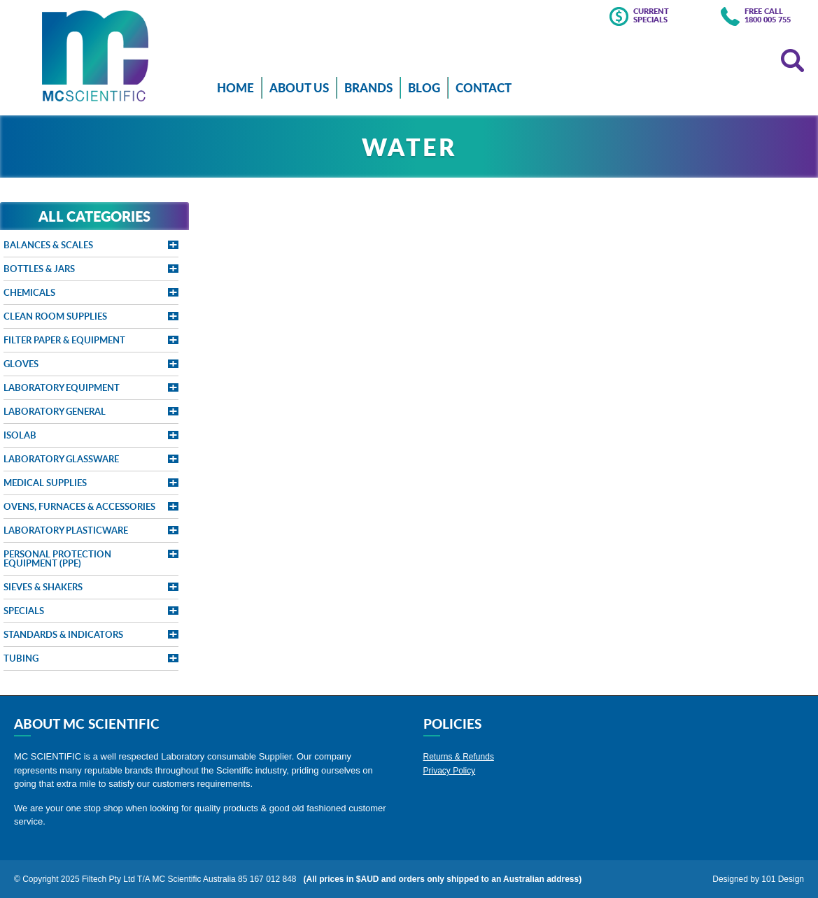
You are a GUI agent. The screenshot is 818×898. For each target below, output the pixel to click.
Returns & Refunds (458, 757)
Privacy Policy (449, 771)
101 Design (782, 879)
